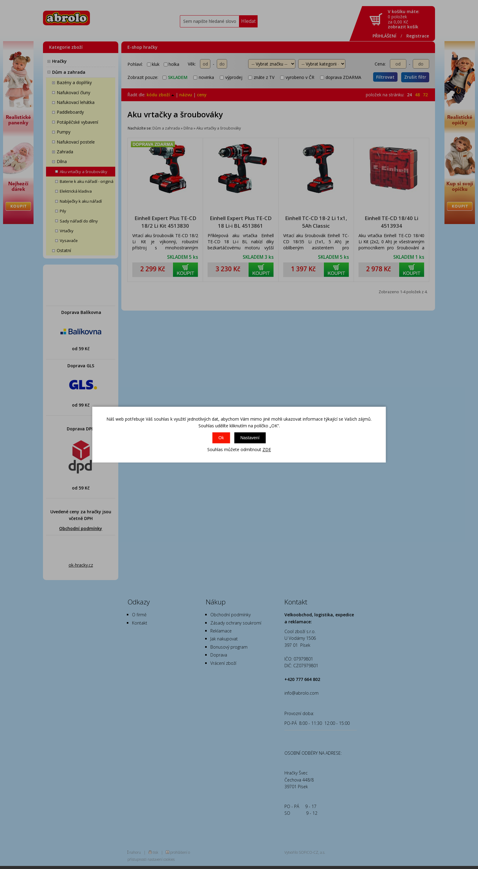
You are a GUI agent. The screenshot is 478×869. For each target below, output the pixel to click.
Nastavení (249, 438)
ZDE (266, 450)
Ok (221, 438)
